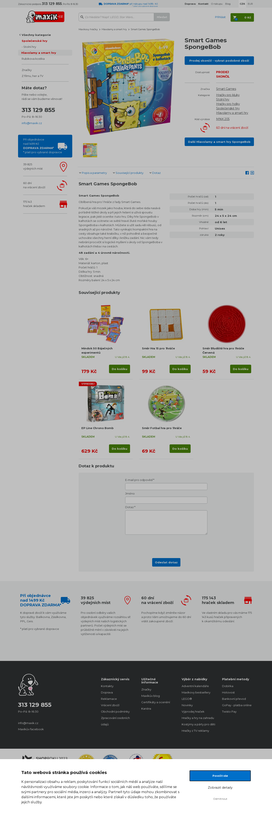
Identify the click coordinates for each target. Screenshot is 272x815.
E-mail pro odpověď (139, 480)
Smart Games (226, 89)
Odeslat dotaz (166, 562)
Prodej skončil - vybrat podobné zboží (219, 60)
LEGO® (187, 698)
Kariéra (146, 708)
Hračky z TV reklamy (195, 730)
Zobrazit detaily (220, 787)
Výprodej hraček (193, 711)
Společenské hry (34, 41)
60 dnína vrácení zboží (34, 185)
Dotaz (156, 172)
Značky (27, 70)
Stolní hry (29, 46)
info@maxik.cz (32, 123)
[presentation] (166, 545)
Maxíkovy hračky (88, 29)
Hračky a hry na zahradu (198, 718)
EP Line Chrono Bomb (97, 428)
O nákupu (216, 3)
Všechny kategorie (36, 35)
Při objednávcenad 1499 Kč (42, 146)
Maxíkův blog (150, 695)
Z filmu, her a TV (32, 76)
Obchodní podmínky (115, 711)
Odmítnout (220, 798)
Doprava (107, 692)
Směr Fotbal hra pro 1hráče (162, 428)
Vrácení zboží (110, 705)
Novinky (187, 705)
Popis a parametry (94, 172)
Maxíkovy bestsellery (196, 692)
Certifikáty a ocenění (155, 702)
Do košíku (119, 369)
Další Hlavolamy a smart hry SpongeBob (219, 141)
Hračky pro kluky (227, 95)
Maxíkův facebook (31, 729)
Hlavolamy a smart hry (38, 52)
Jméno (130, 493)
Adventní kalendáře (195, 686)
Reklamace (109, 698)
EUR (250, 3)
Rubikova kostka (33, 58)
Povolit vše (220, 775)
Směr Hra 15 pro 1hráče (158, 348)
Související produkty (129, 172)
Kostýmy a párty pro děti (198, 724)
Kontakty (107, 686)
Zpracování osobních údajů (115, 721)
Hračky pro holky (228, 104)
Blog (228, 3)
